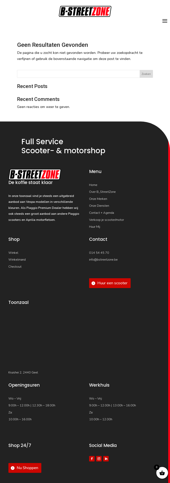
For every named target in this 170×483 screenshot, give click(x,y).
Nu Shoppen (27, 467)
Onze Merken (98, 199)
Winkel (13, 253)
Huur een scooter (112, 283)
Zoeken (146, 74)
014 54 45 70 (99, 253)
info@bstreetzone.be (103, 259)
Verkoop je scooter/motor (106, 220)
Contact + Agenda (101, 213)
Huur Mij (94, 227)
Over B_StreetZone (102, 192)
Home (93, 185)
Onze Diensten (99, 206)
